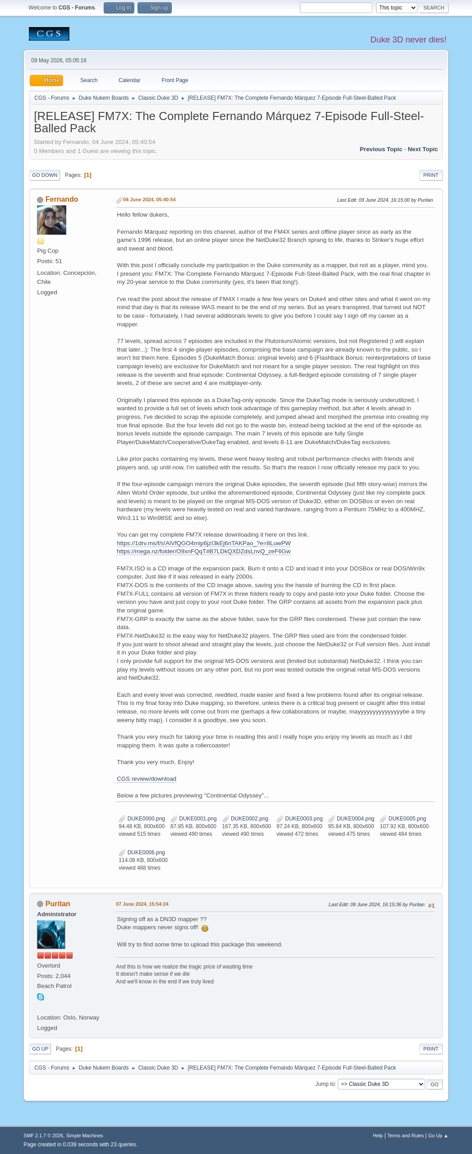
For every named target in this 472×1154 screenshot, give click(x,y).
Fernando (62, 199)
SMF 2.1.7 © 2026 (43, 1135)
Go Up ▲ (438, 1135)
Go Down (44, 175)
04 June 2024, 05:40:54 (149, 199)
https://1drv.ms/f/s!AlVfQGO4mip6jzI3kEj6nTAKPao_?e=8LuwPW (204, 543)
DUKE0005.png (403, 819)
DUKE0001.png (193, 819)
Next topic (423, 149)
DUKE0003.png (299, 819)
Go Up (40, 1049)
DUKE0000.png (142, 819)
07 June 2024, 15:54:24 (142, 904)
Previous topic (381, 149)
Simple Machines (84, 1135)
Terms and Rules (405, 1135)
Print (431, 175)
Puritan (58, 904)
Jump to (325, 1084)
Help (378, 1135)
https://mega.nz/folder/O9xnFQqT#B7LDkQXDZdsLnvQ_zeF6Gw (203, 551)
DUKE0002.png (245, 819)
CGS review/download (146, 778)
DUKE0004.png (351, 819)
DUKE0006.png (142, 852)
